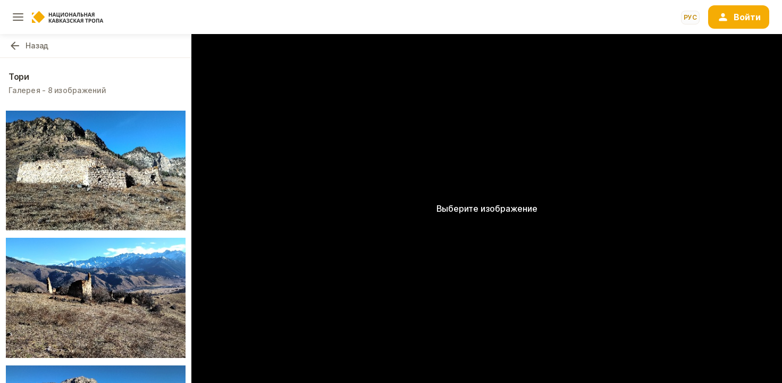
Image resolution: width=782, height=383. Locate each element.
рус (690, 17)
